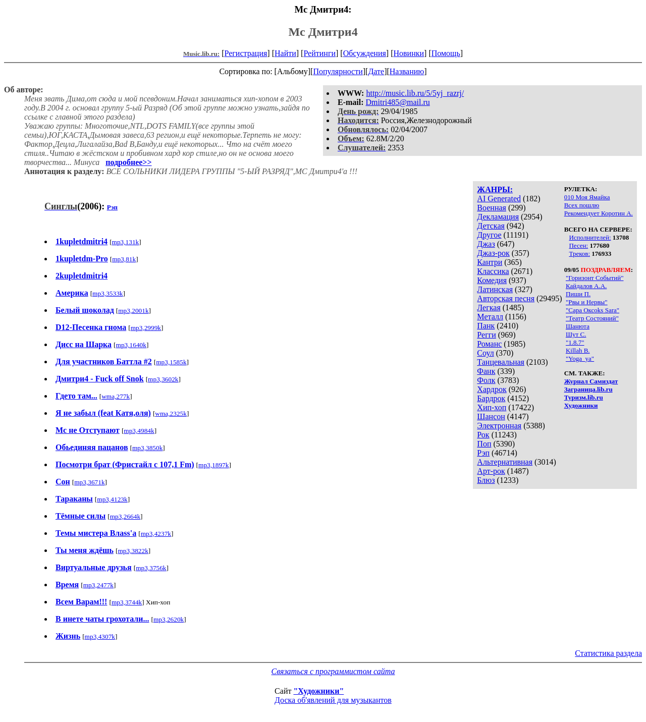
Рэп (483, 453)
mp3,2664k (125, 516)
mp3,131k (125, 242)
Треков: (579, 253)
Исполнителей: (590, 237)
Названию (407, 71)
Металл (490, 316)
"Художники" (318, 691)
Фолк (486, 380)
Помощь (446, 53)
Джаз (486, 244)
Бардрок (491, 398)
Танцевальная (500, 362)
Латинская (495, 289)
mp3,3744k (127, 602)
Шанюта (577, 326)
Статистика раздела (608, 653)
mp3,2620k (168, 619)
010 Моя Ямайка (587, 197)
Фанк (486, 371)
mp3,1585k (171, 362)
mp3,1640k (131, 345)
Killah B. (578, 350)
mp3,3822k (133, 550)
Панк (486, 325)
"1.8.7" (575, 342)
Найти (285, 53)
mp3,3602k (163, 379)
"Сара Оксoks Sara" (592, 310)
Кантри (489, 262)
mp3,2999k (146, 327)
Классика (493, 271)
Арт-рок (491, 471)
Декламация (498, 216)
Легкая (488, 307)
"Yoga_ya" (580, 358)
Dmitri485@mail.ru (398, 102)
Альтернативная (504, 462)
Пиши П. (578, 294)
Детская (491, 225)
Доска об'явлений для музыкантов (333, 700)
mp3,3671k (89, 482)
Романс (489, 344)
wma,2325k (171, 413)
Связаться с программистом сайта (333, 671)
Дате (376, 71)
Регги (486, 334)
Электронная (499, 425)
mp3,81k (124, 259)
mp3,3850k (147, 448)
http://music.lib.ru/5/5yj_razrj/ (415, 93)
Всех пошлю (582, 205)
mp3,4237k (156, 533)
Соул (485, 353)
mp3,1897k (213, 465)
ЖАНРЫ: (495, 189)
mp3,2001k (133, 310)
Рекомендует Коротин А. (598, 213)
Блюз (486, 480)
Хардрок (491, 389)
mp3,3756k (151, 568)
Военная (491, 207)
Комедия (492, 280)
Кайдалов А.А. (586, 286)
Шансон (491, 416)
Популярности (337, 71)
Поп (484, 443)
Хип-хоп (491, 407)
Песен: (578, 245)
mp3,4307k (100, 636)
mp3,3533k (107, 293)
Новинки (408, 53)
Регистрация (246, 53)
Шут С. (576, 334)
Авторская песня (505, 298)
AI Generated (499, 198)
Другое (489, 235)
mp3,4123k (112, 499)
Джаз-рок (493, 253)
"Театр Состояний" (592, 318)
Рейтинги (319, 53)
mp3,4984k (139, 430)
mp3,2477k (98, 585)
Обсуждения (364, 53)
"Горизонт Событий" (595, 278)
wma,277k (115, 396)
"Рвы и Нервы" (587, 302)
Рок (483, 434)
